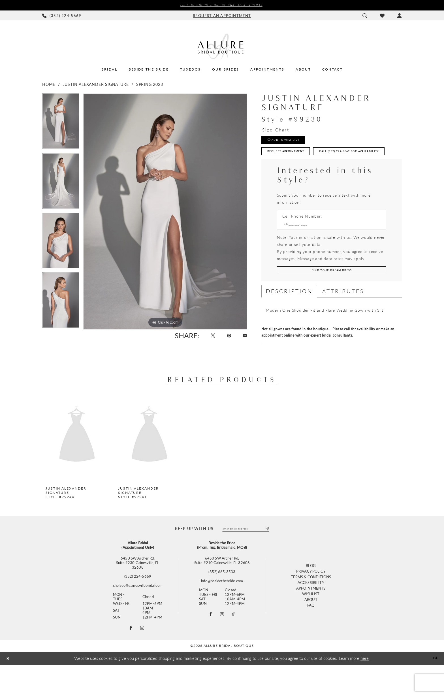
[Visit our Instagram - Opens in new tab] (222, 643)
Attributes (343, 318)
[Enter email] (245, 556)
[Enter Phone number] (328, 248)
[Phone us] (62, 16)
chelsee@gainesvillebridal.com (138, 613)
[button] (399, 16)
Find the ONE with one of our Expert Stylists (221, 5)
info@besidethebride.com (222, 609)
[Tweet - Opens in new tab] (208, 337)
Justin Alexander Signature (96, 85)
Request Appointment (294, 158)
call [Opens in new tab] (347, 356)
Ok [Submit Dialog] (434, 688)
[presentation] (77, 462)
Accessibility (311, 611)
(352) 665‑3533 (221, 600)
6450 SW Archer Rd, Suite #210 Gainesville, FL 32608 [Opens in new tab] (222, 588)
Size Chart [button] (279, 131)
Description (289, 318)
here (364, 688)
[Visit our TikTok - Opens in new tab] (235, 643)
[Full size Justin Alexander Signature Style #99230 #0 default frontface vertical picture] (165, 212)
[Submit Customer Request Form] (331, 296)
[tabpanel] (60, 124)
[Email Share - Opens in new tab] (244, 337)
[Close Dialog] (8, 688)
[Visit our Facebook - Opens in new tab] (208, 643)
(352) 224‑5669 (137, 604)
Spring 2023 (149, 85)
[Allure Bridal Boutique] (222, 47)
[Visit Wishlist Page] (382, 16)
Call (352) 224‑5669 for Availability (308, 173)
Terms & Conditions (311, 606)
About (310, 628)
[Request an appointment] (222, 16)
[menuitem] (62, 16)
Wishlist (310, 623)
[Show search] (364, 16)
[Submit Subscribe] (266, 556)
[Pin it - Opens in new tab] (226, 337)
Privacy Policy (311, 600)
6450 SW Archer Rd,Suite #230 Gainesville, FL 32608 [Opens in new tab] (137, 591)
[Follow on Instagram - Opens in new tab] (143, 657)
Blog (311, 594)
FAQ (310, 634)
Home (48, 85)
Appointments (311, 617)
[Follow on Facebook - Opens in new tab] (129, 657)
